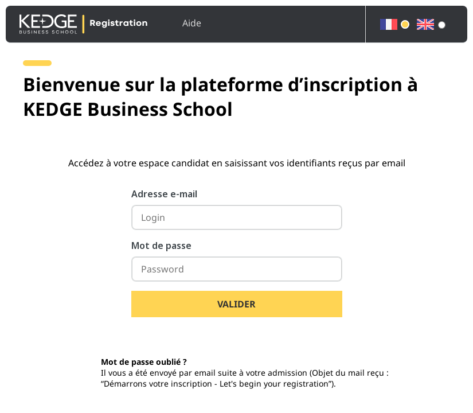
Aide (191, 23)
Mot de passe (161, 245)
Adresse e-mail (164, 194)
